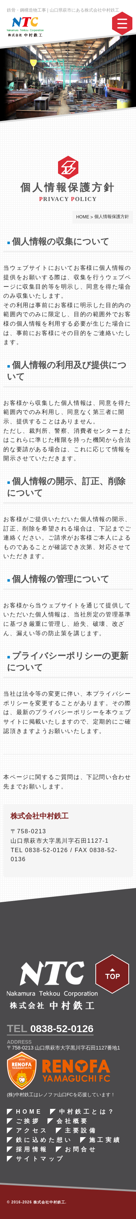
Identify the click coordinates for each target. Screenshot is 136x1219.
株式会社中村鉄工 (49, 1202)
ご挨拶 (28, 1121)
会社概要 (73, 1121)
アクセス (32, 1131)
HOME (29, 1112)
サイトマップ (40, 1159)
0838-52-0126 (61, 1028)
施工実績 (105, 1140)
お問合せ (81, 1149)
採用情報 (32, 1149)
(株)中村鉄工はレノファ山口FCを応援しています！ (61, 1094)
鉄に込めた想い (44, 1140)
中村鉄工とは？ (87, 1112)
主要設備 (81, 1131)
